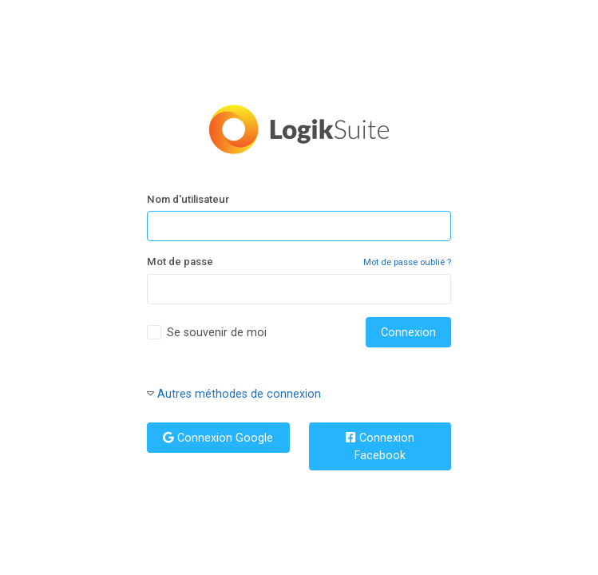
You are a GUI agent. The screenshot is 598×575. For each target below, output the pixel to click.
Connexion (408, 332)
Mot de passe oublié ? (407, 262)
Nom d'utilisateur (188, 199)
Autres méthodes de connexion (239, 393)
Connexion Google (218, 437)
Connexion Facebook (380, 446)
